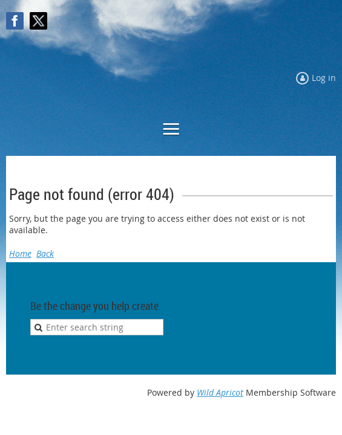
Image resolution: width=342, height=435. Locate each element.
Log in (324, 77)
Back (45, 253)
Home (20, 253)
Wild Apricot (220, 392)
